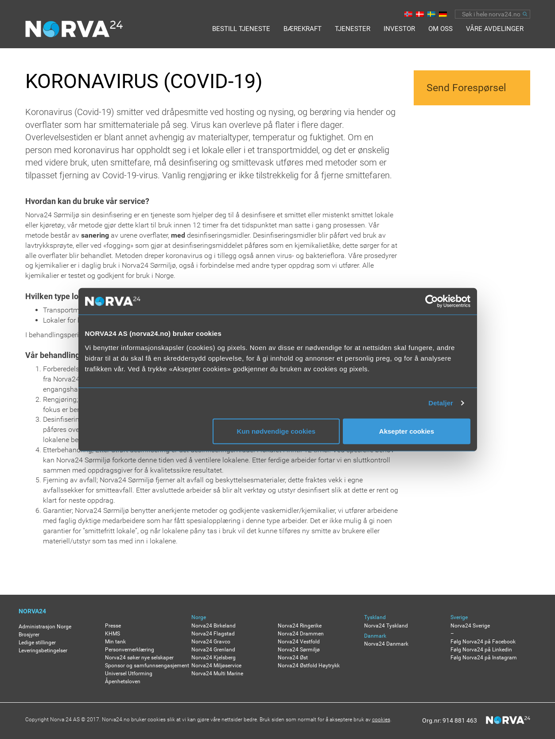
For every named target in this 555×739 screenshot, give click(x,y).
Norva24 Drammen (301, 634)
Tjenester (352, 29)
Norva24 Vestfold (299, 642)
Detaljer (440, 403)
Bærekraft (302, 29)
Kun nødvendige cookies (276, 431)
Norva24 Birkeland (213, 626)
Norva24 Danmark (386, 644)
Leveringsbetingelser (43, 650)
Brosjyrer (29, 634)
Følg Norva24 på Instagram (483, 657)
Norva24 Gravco (210, 642)
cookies (381, 719)
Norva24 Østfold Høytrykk (309, 665)
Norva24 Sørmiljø (299, 650)
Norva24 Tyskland (386, 626)
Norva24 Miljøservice (216, 665)
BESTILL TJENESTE (241, 29)
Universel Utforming (128, 673)
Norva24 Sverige (470, 626)
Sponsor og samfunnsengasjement (147, 665)
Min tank (115, 642)
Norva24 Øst (293, 657)
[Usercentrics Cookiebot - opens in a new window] (431, 301)
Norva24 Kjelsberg (213, 657)
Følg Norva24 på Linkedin (481, 650)
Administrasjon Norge (45, 627)
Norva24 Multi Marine (217, 673)
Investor (399, 29)
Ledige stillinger (37, 642)
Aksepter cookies (406, 431)
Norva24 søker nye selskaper (139, 657)
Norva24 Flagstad (213, 634)
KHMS (112, 634)
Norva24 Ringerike (300, 626)
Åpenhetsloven (122, 681)
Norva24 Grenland (213, 650)
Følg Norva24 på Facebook (483, 642)
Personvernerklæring (129, 650)
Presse (113, 626)
